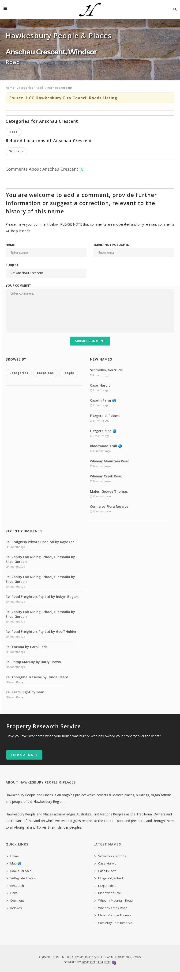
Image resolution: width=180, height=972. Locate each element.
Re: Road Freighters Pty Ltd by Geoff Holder (41, 631)
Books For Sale (20, 871)
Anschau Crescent (58, 88)
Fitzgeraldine (107, 886)
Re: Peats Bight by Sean (25, 692)
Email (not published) (112, 244)
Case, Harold (100, 385)
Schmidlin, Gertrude (106, 370)
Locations (45, 373)
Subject (12, 265)
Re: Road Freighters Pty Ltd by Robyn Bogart (42, 596)
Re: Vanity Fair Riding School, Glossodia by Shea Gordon (40, 559)
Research (17, 886)
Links (14, 893)
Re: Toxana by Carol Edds (26, 647)
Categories (25, 88)
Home (10, 88)
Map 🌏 (15, 863)
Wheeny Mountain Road (109, 461)
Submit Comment (90, 341)
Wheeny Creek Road (106, 476)
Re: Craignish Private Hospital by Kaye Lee (40, 542)
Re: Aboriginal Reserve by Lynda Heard (37, 677)
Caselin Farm (107, 871)
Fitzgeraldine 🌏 (103, 431)
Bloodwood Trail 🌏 (106, 446)
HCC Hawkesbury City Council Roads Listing (71, 97)
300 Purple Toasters (96, 962)
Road (39, 88)
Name (10, 244)
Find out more (24, 755)
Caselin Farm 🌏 (103, 400)
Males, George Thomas (109, 491)
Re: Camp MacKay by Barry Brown (33, 662)
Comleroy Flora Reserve (109, 506)
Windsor (16, 151)
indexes (16, 908)
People (68, 373)
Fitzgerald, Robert (105, 415)
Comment (17, 900)
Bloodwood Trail (109, 893)
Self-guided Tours (23, 878)
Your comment (18, 285)
